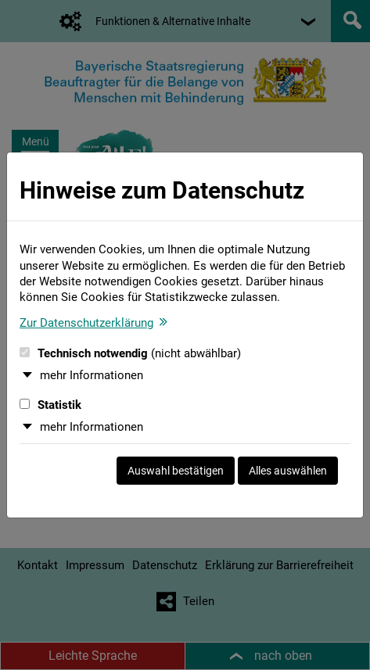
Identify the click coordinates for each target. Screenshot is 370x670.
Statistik (50, 405)
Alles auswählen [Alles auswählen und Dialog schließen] (288, 470)
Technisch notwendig (130, 353)
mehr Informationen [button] (91, 375)
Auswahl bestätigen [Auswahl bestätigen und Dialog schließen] (176, 470)
